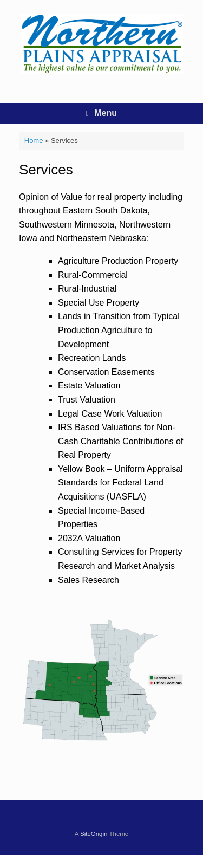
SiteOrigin (94, 834)
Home (33, 141)
